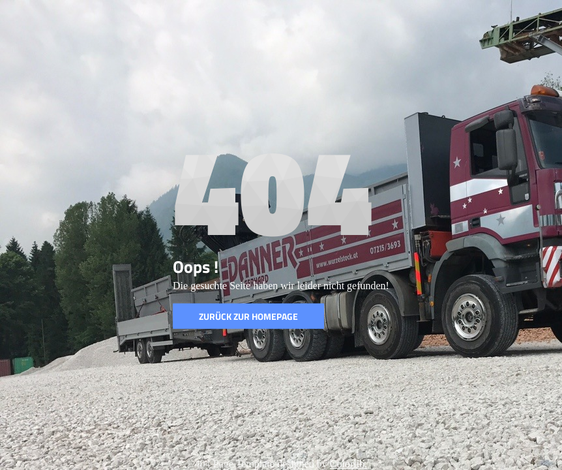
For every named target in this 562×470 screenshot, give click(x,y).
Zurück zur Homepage (248, 316)
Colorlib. (348, 463)
